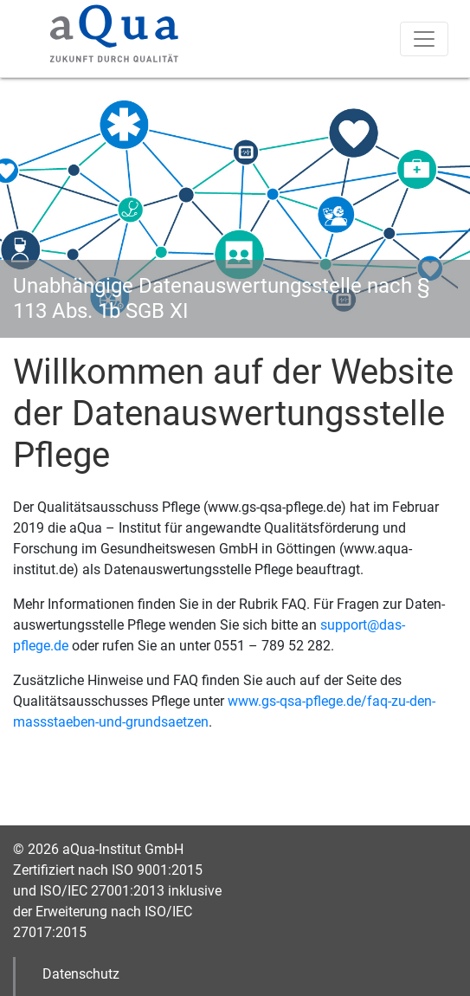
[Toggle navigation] (424, 39)
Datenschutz (80, 974)
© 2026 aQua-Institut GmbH (98, 849)
